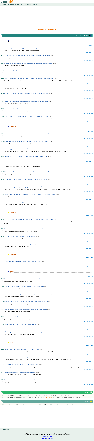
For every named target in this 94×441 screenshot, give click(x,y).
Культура (54, 404)
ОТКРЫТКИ (17, 4)
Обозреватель (18, 397)
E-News (5, 395)
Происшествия (77, 404)
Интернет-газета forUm (75, 395)
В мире (69, 404)
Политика (12, 404)
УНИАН (49, 397)
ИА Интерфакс (56, 395)
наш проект (17, 433)
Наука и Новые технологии (30, 404)
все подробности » (88, 52)
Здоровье (47, 404)
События (5, 404)
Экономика (19, 404)
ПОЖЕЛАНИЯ (10, 4)
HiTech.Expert (23, 395)
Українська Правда (67, 397)
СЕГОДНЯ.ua (36, 397)
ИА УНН (64, 395)
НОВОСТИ (34, 4)
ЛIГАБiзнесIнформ (8, 397)
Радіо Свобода (27, 397)
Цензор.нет (77, 397)
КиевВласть (86, 395)
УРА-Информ (57, 397)
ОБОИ (22, 4)
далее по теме (51, 387)
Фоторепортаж (61, 404)
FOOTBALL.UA (13, 395)
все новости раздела (89, 43)
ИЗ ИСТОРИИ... (28, 4)
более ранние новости (44, 387)
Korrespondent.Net (33, 395)
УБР (43, 397)
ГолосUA (47, 395)
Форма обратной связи (47, 436)
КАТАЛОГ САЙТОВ (4, 429)
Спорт (41, 404)
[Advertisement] (42, 17)
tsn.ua (41, 395)
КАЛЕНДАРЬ (3, 4)
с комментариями (90, 45)
